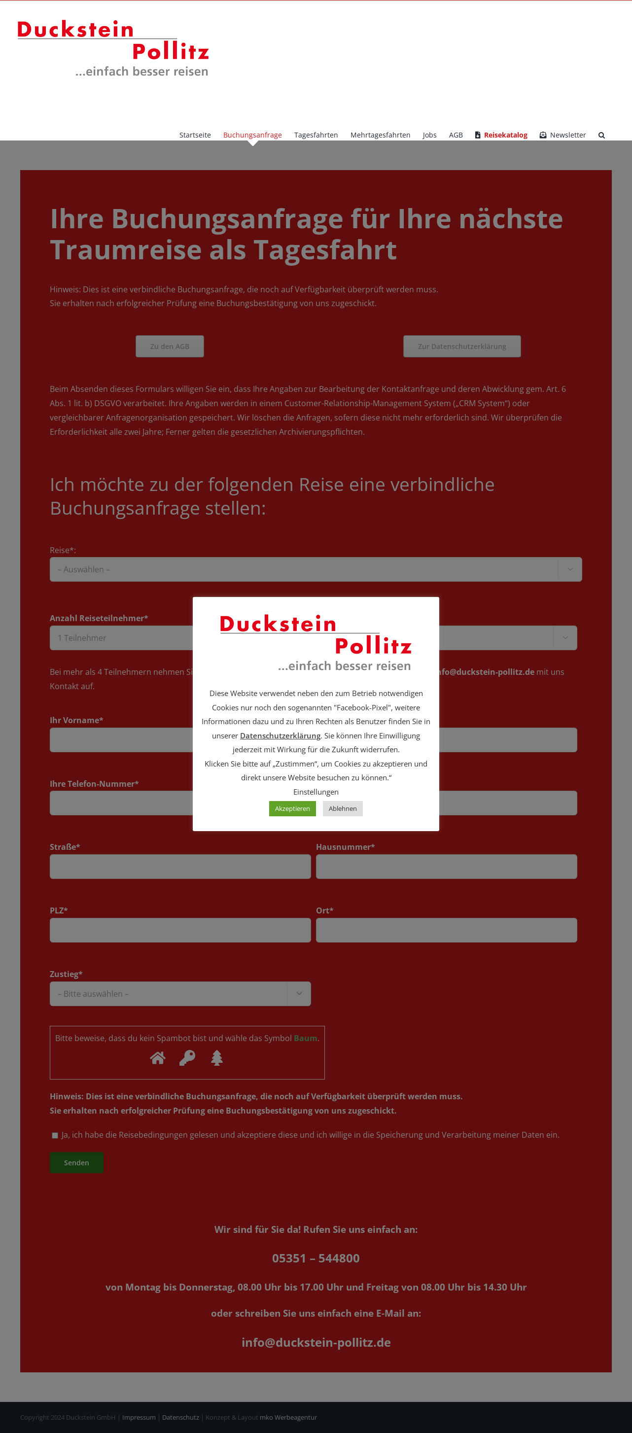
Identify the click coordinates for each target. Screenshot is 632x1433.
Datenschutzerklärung (280, 735)
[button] (601, 135)
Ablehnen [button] (343, 808)
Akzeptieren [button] (292, 808)
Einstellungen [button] (316, 792)
